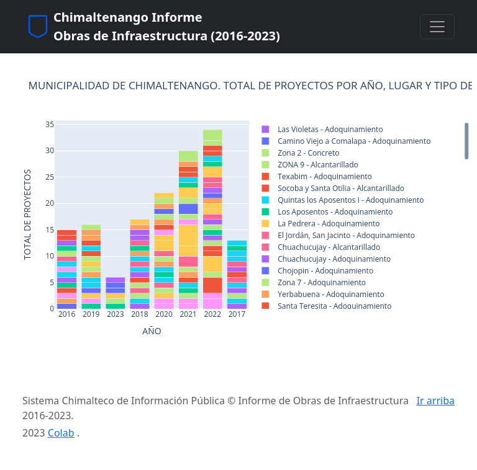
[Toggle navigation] (437, 26)
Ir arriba (436, 400)
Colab (61, 433)
